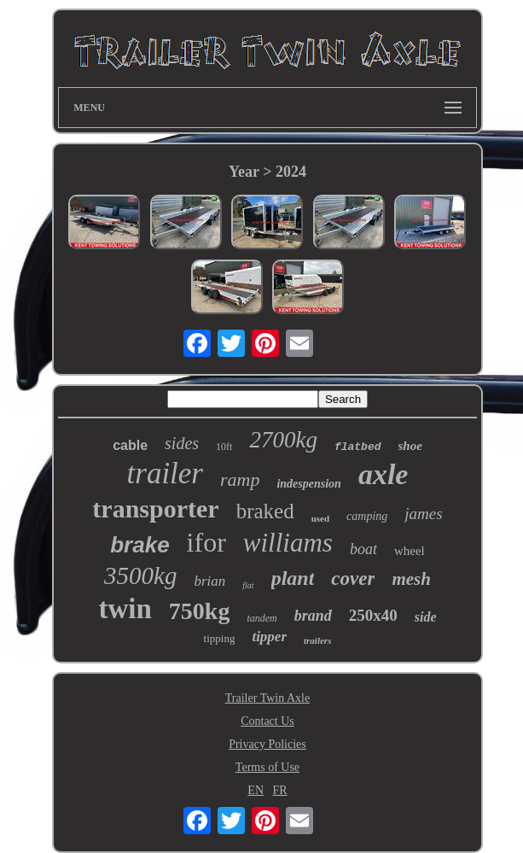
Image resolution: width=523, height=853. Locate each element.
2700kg (283, 440)
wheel (409, 551)
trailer (165, 473)
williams (288, 543)
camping (366, 516)
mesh (411, 579)
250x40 (373, 615)
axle (383, 474)
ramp (239, 479)
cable (130, 445)
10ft (224, 447)
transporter (155, 508)
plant (293, 578)
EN (255, 790)
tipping (219, 638)
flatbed (357, 447)
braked (265, 511)
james (423, 514)
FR (280, 790)
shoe (410, 446)
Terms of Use (267, 767)
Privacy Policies (267, 744)
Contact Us (267, 721)
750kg (199, 611)
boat (363, 549)
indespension (308, 483)
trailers (317, 640)
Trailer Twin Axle (267, 698)
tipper (269, 636)
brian (209, 581)
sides (182, 443)
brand (313, 615)
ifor (206, 542)
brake (139, 545)
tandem (261, 618)
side (426, 617)
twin (124, 608)
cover (353, 578)
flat (247, 585)
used (320, 518)
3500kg (140, 575)
